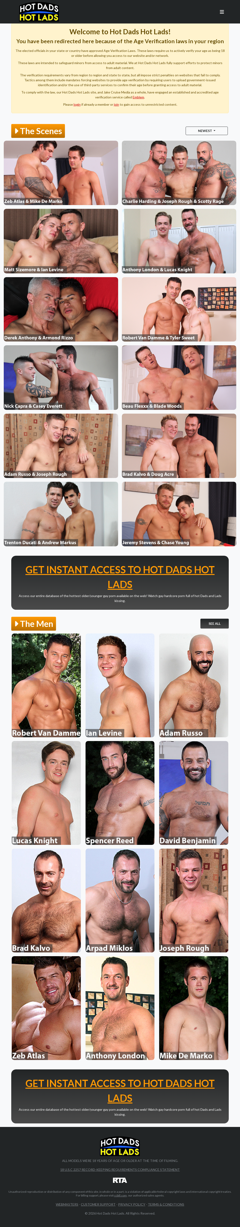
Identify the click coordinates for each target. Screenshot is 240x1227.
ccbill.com (120, 1195)
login (77, 104)
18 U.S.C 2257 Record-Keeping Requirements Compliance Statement (120, 1170)
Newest (205, 131)
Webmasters (67, 1204)
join (116, 104)
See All (215, 623)
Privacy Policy (131, 1204)
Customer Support (98, 1204)
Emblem (138, 97)
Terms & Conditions (166, 1204)
